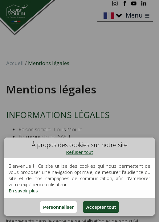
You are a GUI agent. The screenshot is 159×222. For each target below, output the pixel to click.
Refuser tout (79, 152)
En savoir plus (23, 190)
